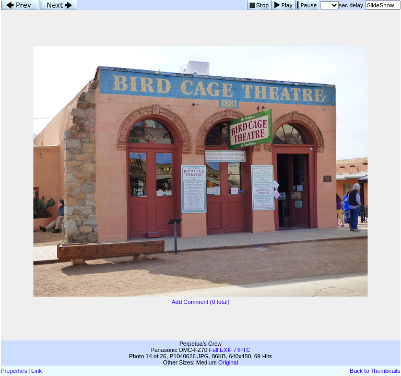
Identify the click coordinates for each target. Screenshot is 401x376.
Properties (14, 371)
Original (228, 362)
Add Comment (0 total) (201, 302)
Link (36, 371)
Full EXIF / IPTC (229, 350)
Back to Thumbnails (375, 371)
